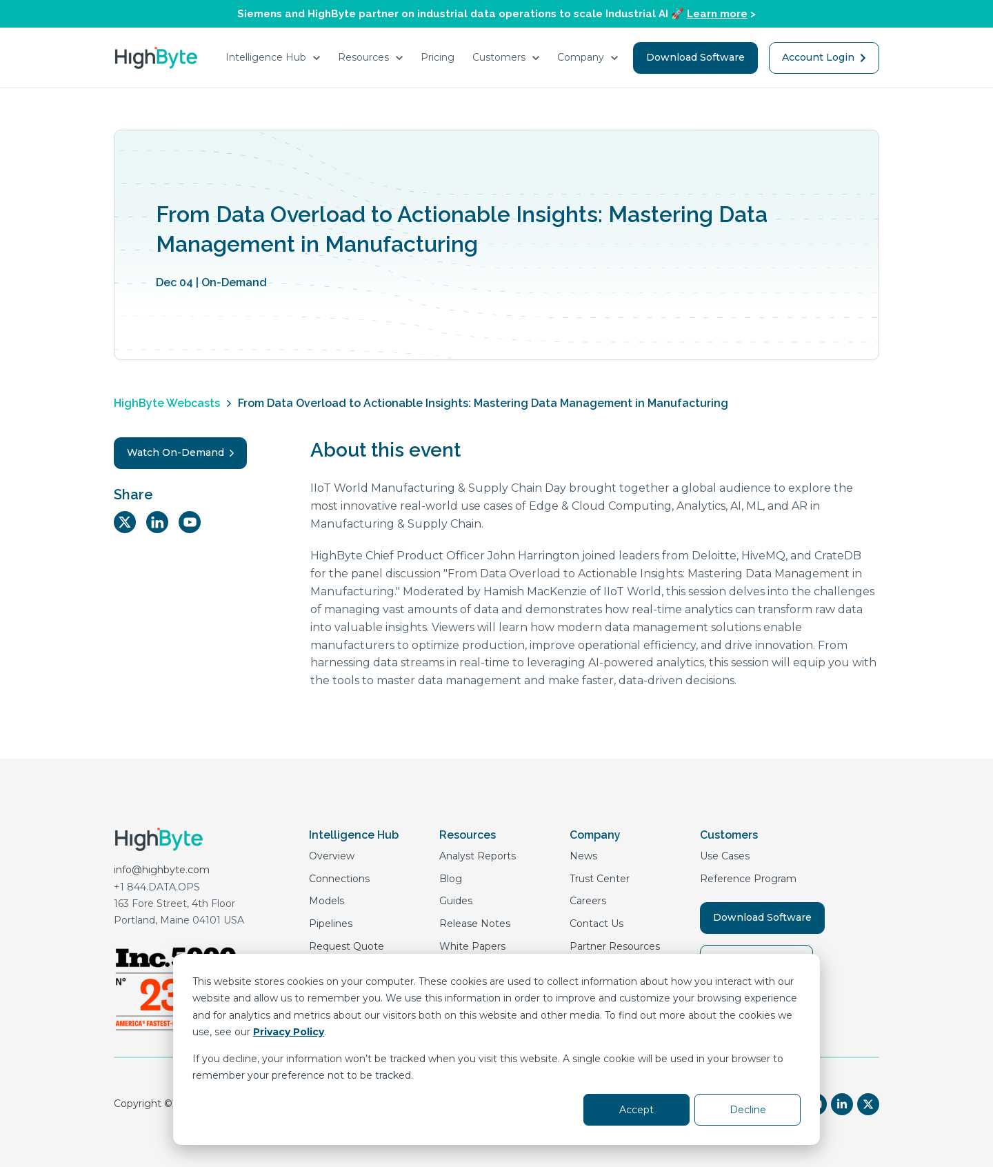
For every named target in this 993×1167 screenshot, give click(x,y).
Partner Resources (615, 946)
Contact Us (596, 923)
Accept (636, 1110)
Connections (339, 878)
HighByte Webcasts (167, 403)
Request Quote (346, 946)
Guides (455, 901)
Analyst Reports (477, 856)
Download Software (695, 57)
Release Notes (474, 923)
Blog (450, 878)
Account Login (824, 57)
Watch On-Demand (180, 452)
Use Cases (725, 856)
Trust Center (600, 878)
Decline (748, 1110)
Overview (331, 856)
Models (326, 901)
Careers (588, 901)
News (583, 856)
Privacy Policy (288, 1032)
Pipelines (330, 923)
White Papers (472, 946)
